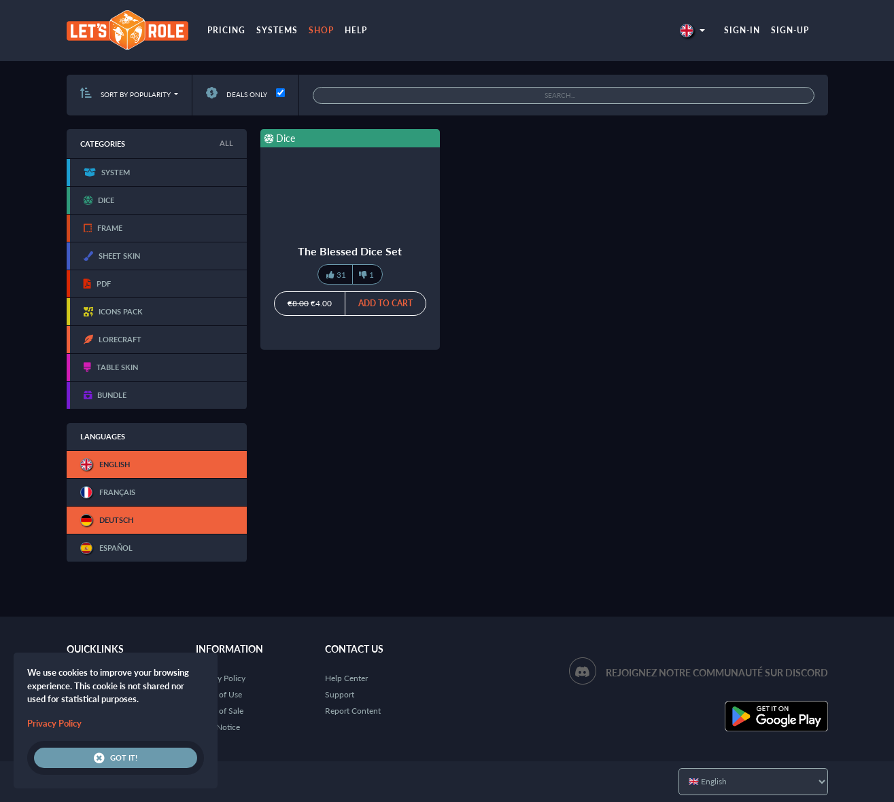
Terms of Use (219, 694)
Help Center (346, 678)
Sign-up (790, 30)
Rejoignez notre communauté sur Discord (717, 672)
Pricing (226, 30)
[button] (692, 30)
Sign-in (742, 30)
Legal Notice (218, 727)
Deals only (236, 94)
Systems (277, 30)
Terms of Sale (219, 711)
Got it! (115, 757)
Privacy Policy (220, 678)
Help (356, 30)
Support (339, 694)
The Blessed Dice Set (350, 250)
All (226, 143)
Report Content (353, 711)
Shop (321, 30)
